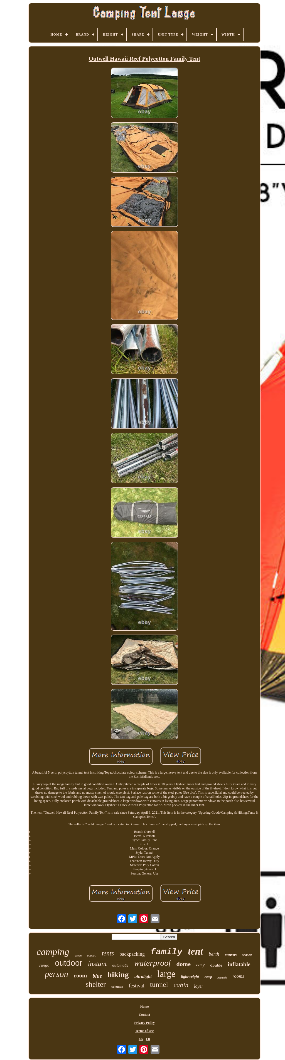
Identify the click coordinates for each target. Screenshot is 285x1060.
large (166, 974)
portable (222, 977)
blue (97, 976)
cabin (181, 985)
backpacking (132, 954)
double (216, 965)
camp (208, 977)
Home (144, 1007)
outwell (91, 955)
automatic (120, 965)
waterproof (152, 962)
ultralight (143, 976)
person (56, 974)
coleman (117, 987)
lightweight (190, 977)
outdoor (68, 963)
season (247, 955)
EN (141, 1039)
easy (200, 964)
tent (195, 951)
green (78, 955)
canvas (231, 954)
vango (43, 966)
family (166, 952)
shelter (96, 984)
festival (136, 986)
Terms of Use (144, 1031)
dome (183, 963)
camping (53, 952)
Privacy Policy (144, 1023)
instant (97, 963)
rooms (238, 976)
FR (148, 1039)
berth (214, 954)
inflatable (239, 964)
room (80, 975)
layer (198, 986)
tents (108, 953)
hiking (118, 974)
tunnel (159, 984)
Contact (144, 1015)
